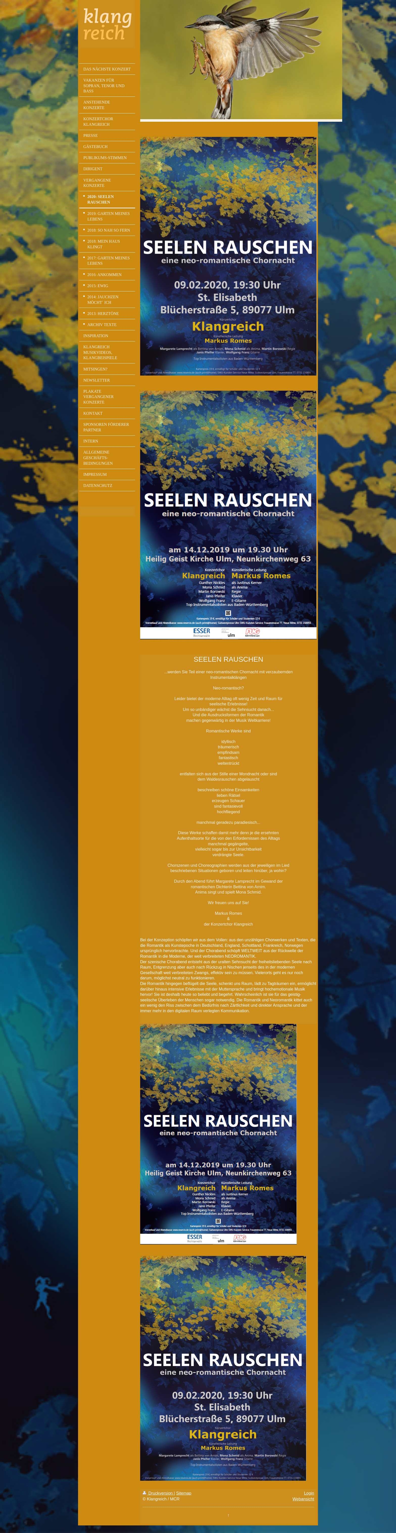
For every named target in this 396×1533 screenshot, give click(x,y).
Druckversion (158, 1493)
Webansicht (303, 1499)
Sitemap (183, 1493)
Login (309, 1493)
